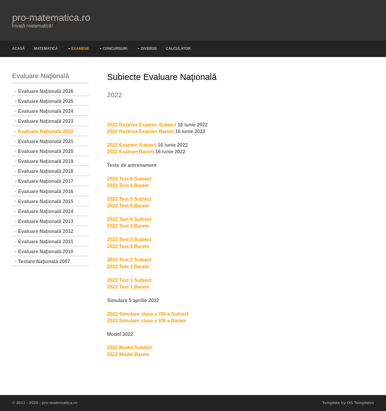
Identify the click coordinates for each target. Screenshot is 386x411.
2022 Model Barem (128, 354)
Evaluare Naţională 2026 (45, 91)
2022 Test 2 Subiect (129, 259)
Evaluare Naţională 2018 (45, 171)
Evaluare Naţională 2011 (45, 241)
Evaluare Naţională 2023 (45, 121)
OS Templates (360, 402)
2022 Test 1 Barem (128, 286)
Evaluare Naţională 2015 (45, 201)
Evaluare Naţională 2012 (45, 231)
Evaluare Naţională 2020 (45, 151)
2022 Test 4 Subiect (129, 219)
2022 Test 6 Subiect (129, 178)
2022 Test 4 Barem (128, 225)
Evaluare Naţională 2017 (45, 181)
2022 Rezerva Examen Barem (140, 131)
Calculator (178, 48)
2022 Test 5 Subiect (129, 199)
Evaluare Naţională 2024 (45, 111)
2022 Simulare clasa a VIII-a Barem (146, 320)
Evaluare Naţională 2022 (45, 131)
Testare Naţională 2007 (44, 261)
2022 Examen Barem (130, 151)
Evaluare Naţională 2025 (45, 101)
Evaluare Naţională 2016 (45, 191)
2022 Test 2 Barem (128, 266)
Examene (80, 48)
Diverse (149, 48)
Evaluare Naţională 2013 (45, 221)
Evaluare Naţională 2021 (45, 141)
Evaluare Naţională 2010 (45, 251)
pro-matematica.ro (51, 17)
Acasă (18, 48)
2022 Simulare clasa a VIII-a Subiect (147, 314)
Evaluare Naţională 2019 (45, 161)
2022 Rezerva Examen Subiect (141, 124)
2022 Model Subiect (129, 347)
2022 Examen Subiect (132, 145)
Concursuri (115, 48)
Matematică (46, 48)
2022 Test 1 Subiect (129, 280)
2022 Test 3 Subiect (129, 239)
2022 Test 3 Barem (128, 246)
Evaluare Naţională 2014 (45, 211)
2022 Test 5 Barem (128, 205)
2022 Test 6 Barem (128, 185)
